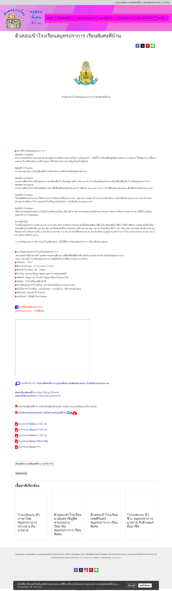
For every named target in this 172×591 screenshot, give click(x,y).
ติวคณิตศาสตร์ (106, 554)
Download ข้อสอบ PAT (29, 446)
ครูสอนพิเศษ (20, 554)
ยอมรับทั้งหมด (145, 585)
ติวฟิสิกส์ (139, 554)
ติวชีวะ (151, 554)
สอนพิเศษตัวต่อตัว (44, 554)
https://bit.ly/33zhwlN (48, 392)
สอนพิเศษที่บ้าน (31, 554)
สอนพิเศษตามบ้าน (78, 554)
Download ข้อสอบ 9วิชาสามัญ (33, 441)
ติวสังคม (61, 557)
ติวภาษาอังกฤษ (130, 554)
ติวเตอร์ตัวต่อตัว (58, 554)
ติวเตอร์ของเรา (125, 18)
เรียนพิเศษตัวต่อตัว (93, 554)
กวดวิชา (68, 554)
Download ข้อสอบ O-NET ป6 (32, 423)
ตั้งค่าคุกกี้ (131, 585)
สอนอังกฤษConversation (111, 557)
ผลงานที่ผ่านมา (106, 18)
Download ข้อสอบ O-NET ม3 (32, 429)
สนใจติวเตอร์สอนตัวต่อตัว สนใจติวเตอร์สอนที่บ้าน (41, 412)
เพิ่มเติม (162, 18)
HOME (50, 18)
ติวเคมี (145, 554)
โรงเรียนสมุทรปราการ (30, 306)
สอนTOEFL (88, 557)
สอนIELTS (97, 557)
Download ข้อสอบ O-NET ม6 (32, 435)
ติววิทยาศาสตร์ (118, 554)
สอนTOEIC (79, 557)
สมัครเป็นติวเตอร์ (144, 18)
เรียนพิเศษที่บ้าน (65, 18)
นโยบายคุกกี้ (37, 587)
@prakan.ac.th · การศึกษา (29, 310)
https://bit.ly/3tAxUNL (49, 395)
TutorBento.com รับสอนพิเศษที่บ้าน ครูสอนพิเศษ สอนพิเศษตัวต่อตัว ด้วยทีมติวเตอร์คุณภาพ (64, 383)
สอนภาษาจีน (70, 557)
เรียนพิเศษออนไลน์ (86, 18)
